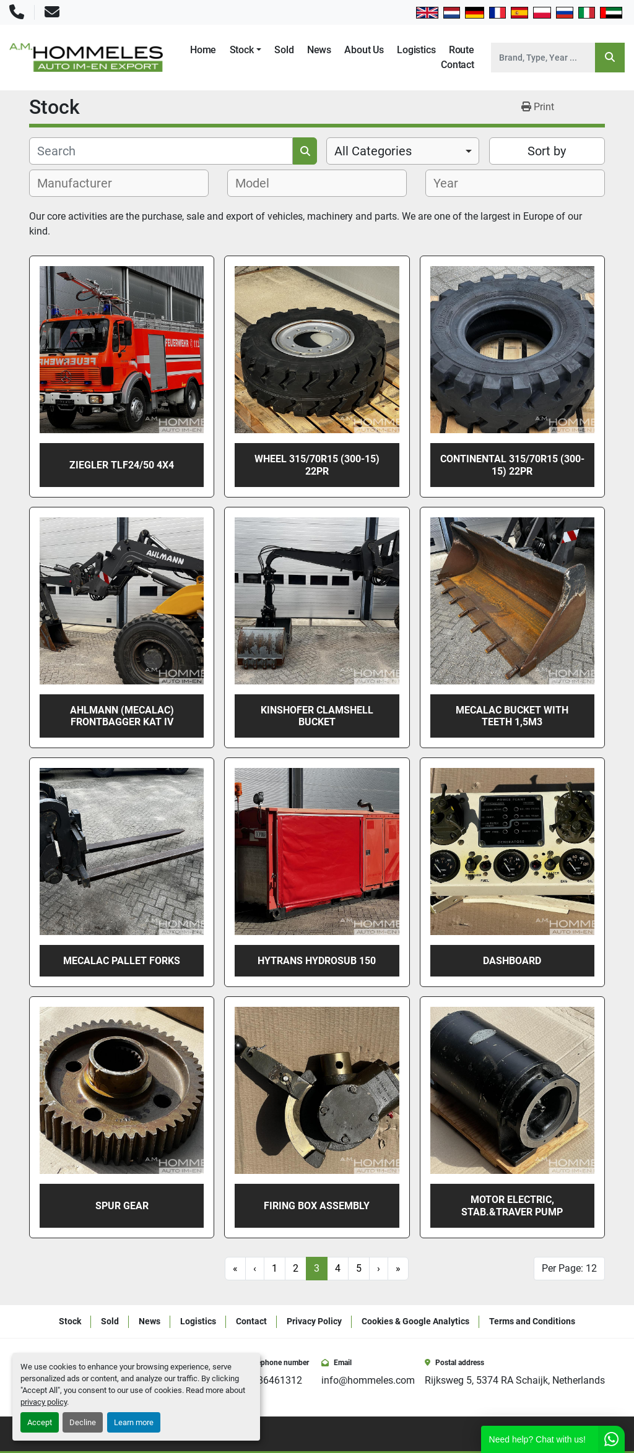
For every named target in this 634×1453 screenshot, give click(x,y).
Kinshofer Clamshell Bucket (317, 716)
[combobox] (402, 151)
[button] (245, 50)
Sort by (547, 151)
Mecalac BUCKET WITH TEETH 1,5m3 (512, 716)
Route (461, 50)
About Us (364, 50)
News (319, 50)
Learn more (134, 1422)
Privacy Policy (314, 1321)
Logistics (416, 50)
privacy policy (43, 1402)
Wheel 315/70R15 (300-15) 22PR (317, 464)
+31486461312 (268, 1380)
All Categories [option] (373, 151)
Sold (283, 50)
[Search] (543, 57)
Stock (242, 50)
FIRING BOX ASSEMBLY (317, 1206)
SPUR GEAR (122, 1206)
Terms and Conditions (532, 1321)
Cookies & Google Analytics (415, 1321)
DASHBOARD (512, 961)
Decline (82, 1422)
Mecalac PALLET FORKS (121, 961)
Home (203, 50)
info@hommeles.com (368, 1380)
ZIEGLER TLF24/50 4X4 (121, 465)
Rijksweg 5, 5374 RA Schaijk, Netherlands (515, 1380)
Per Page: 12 (569, 1268)
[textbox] (81, 183)
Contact (457, 65)
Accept (39, 1422)
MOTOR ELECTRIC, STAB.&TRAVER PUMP (512, 1205)
